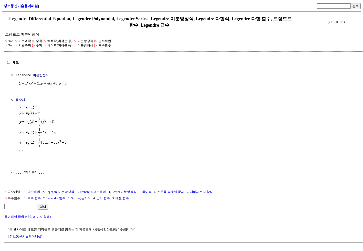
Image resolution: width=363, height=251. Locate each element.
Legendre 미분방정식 (60, 191)
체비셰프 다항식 (201, 191)
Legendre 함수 (55, 197)
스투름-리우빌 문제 (171, 191)
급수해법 (33, 191)
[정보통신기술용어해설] (25, 235)
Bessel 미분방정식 (124, 191)
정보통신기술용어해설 (21, 6)
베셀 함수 (122, 197)
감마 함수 (103, 197)
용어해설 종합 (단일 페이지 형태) (27, 216)
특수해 (20, 99)
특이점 (147, 191)
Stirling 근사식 (81, 197)
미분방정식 (41, 75)
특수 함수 (34, 197)
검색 (355, 6)
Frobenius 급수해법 (93, 191)
